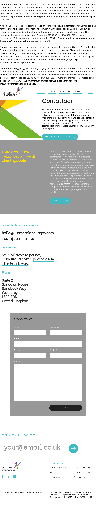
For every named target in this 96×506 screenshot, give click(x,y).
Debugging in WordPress (24, 14)
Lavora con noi (82, 472)
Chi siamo (64, 92)
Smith (41, 492)
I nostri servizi (58, 467)
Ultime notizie (82, 467)
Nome (17, 327)
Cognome (55, 327)
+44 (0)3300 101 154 (18, 239)
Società (54, 350)
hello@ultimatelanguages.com (28, 233)
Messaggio (19, 361)
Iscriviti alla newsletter (20, 435)
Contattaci (59, 200)
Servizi (41, 92)
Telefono (18, 350)
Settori (52, 92)
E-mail (17, 338)
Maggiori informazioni (58, 137)
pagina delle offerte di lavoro (28, 261)
